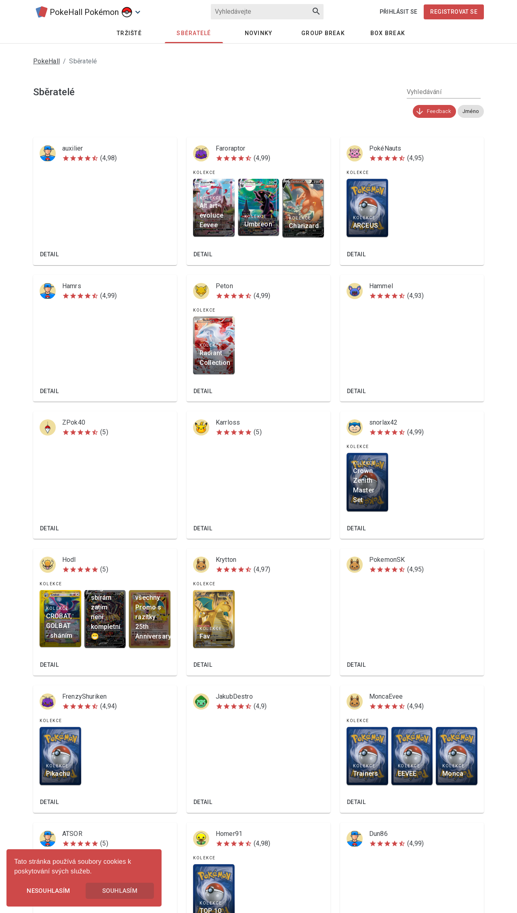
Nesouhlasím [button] (48, 890)
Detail (49, 254)
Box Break (387, 33)
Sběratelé (194, 33)
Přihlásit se (399, 11)
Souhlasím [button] (119, 890)
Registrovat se (453, 11)
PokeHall (46, 61)
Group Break (323, 33)
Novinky (259, 33)
